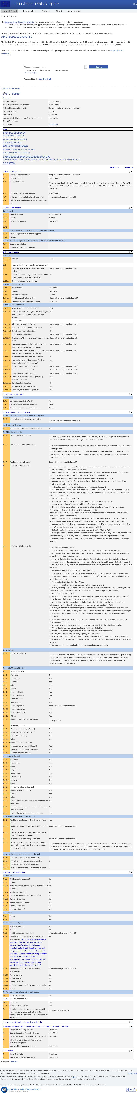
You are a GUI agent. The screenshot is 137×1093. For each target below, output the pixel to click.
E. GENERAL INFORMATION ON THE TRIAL (19, 149)
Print (6, 93)
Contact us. (14, 1062)
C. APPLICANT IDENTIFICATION (15, 139)
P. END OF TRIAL (9, 163)
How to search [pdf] (31, 73)
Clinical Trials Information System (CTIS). (16, 36)
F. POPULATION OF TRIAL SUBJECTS (16, 153)
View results (53, 124)
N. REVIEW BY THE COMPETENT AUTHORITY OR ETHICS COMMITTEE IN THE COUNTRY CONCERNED (41, 159)
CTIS (74, 1076)
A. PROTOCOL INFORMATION (14, 132)
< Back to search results (10, 89)
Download (16, 93)
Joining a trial (29, 11)
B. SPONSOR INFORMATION (14, 136)
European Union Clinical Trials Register (19, 22)
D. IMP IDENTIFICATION (12, 142)
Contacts (46, 11)
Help (135, 4)
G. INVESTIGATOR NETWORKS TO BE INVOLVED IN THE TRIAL (26, 156)
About (59, 11)
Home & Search (9, 11)
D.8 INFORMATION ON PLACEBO (15, 146)
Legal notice (132, 1073)
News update (74, 11)
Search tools (43, 79)
